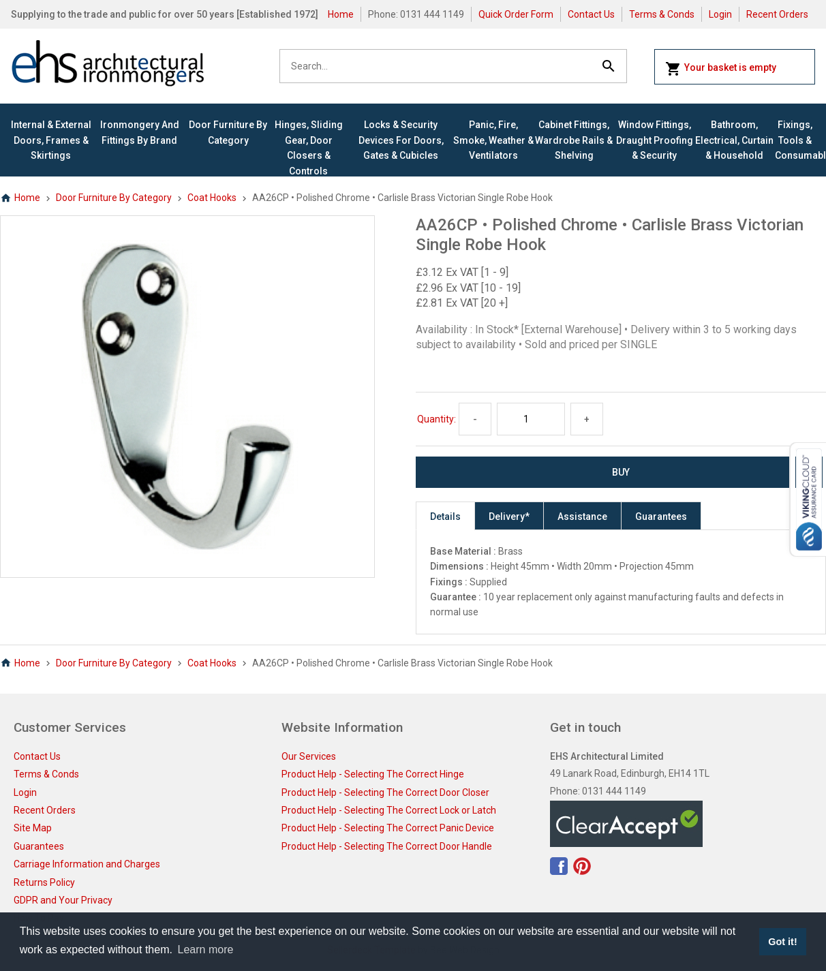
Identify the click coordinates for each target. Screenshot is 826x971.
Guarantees (661, 516)
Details (445, 516)
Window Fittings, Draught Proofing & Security (654, 140)
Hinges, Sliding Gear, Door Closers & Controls (309, 147)
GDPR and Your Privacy (63, 900)
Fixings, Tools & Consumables (795, 140)
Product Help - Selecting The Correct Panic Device (387, 827)
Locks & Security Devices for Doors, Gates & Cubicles (401, 140)
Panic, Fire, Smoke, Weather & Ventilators (493, 140)
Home (341, 14)
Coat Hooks (211, 197)
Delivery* (509, 516)
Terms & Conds (661, 14)
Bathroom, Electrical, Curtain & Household (734, 140)
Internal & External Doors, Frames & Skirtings (51, 140)
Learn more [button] (206, 949)
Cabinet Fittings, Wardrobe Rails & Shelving (574, 140)
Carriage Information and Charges (87, 864)
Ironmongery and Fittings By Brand (139, 132)
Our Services (308, 756)
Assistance (582, 516)
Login (720, 14)
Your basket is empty (720, 69)
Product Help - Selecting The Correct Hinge (372, 774)
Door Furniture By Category (228, 132)
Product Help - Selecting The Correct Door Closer (385, 792)
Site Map (33, 827)
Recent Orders (777, 14)
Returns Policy (44, 882)
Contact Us (591, 14)
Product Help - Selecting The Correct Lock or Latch (388, 810)
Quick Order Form (515, 14)
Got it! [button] (782, 941)
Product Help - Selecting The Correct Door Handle (386, 846)
